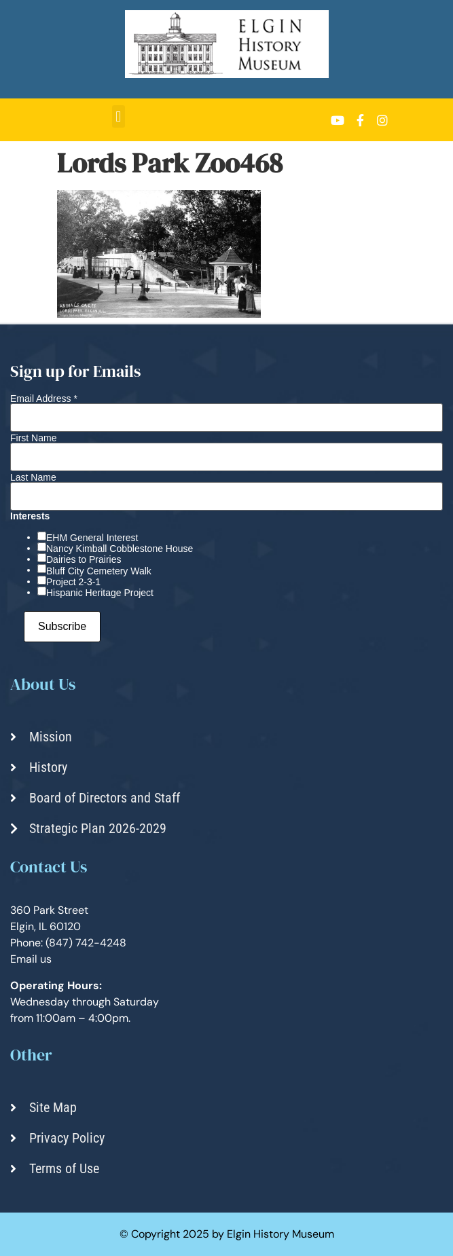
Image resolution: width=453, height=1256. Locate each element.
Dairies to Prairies (83, 559)
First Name (33, 438)
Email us (31, 959)
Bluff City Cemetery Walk (98, 571)
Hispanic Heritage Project (99, 592)
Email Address (43, 398)
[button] (118, 116)
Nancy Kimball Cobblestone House (119, 548)
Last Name (33, 477)
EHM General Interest (92, 537)
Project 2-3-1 (73, 582)
